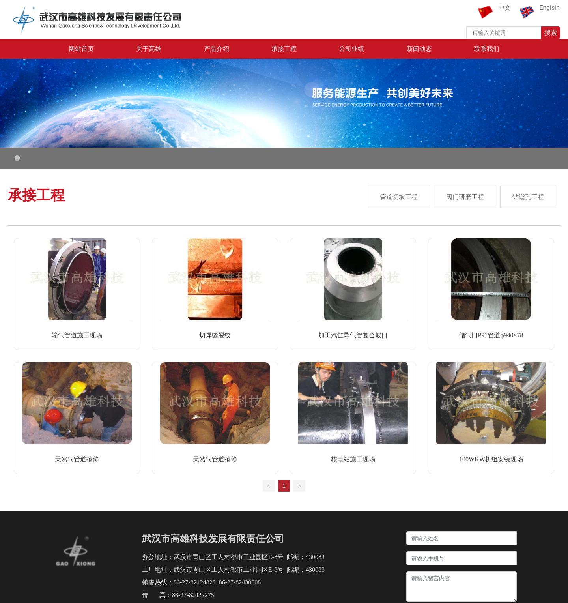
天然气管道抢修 (77, 459)
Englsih (550, 7)
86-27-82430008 (240, 582)
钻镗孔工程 (528, 196)
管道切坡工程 (399, 196)
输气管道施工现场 (77, 335)
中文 (504, 7)
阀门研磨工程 (465, 196)
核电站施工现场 (353, 459)
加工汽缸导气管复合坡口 (353, 335)
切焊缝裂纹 (215, 335)
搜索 (550, 32)
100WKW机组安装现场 (491, 459)
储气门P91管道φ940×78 (491, 335)
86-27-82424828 (195, 582)
